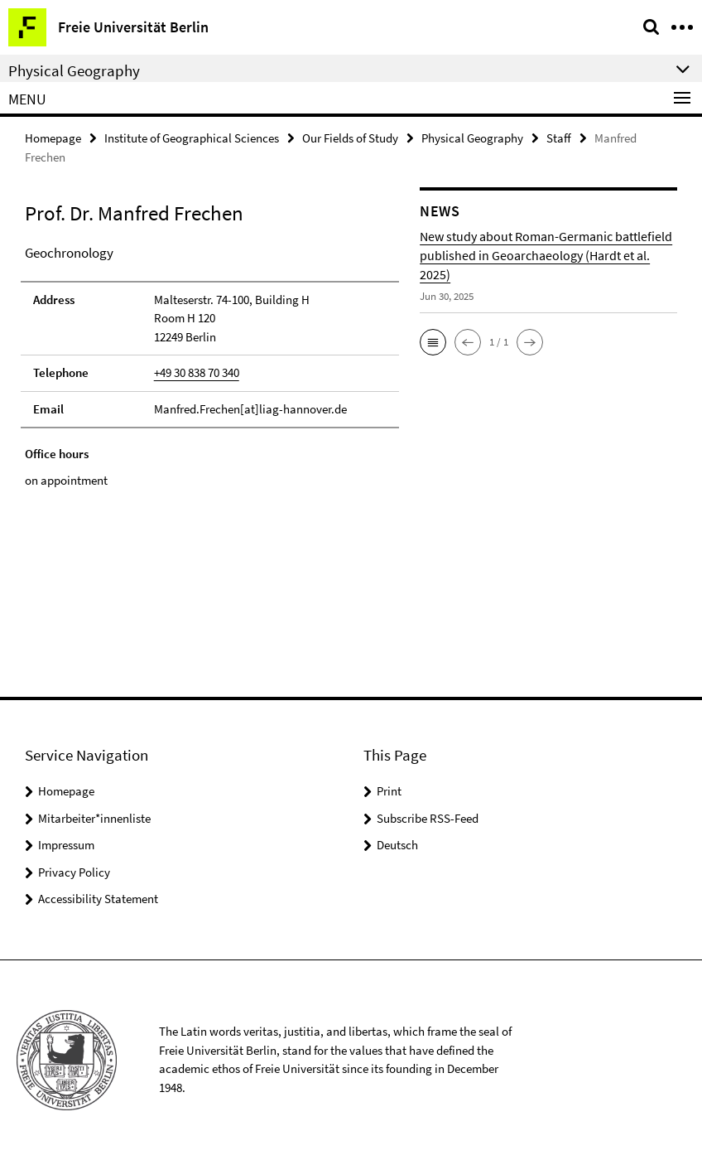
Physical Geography (472, 138)
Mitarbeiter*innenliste (94, 818)
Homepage (53, 138)
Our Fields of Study (350, 138)
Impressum (66, 845)
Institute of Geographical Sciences (191, 138)
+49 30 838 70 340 (196, 372)
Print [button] (389, 791)
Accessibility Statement (98, 898)
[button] (433, 342)
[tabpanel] (210, 366)
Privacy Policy (74, 872)
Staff (558, 138)
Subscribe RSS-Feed (427, 818)
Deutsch (397, 845)
